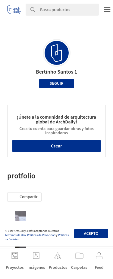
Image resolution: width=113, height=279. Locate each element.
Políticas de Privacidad (41, 235)
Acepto (91, 234)
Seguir (56, 83)
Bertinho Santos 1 (56, 72)
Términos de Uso (15, 235)
